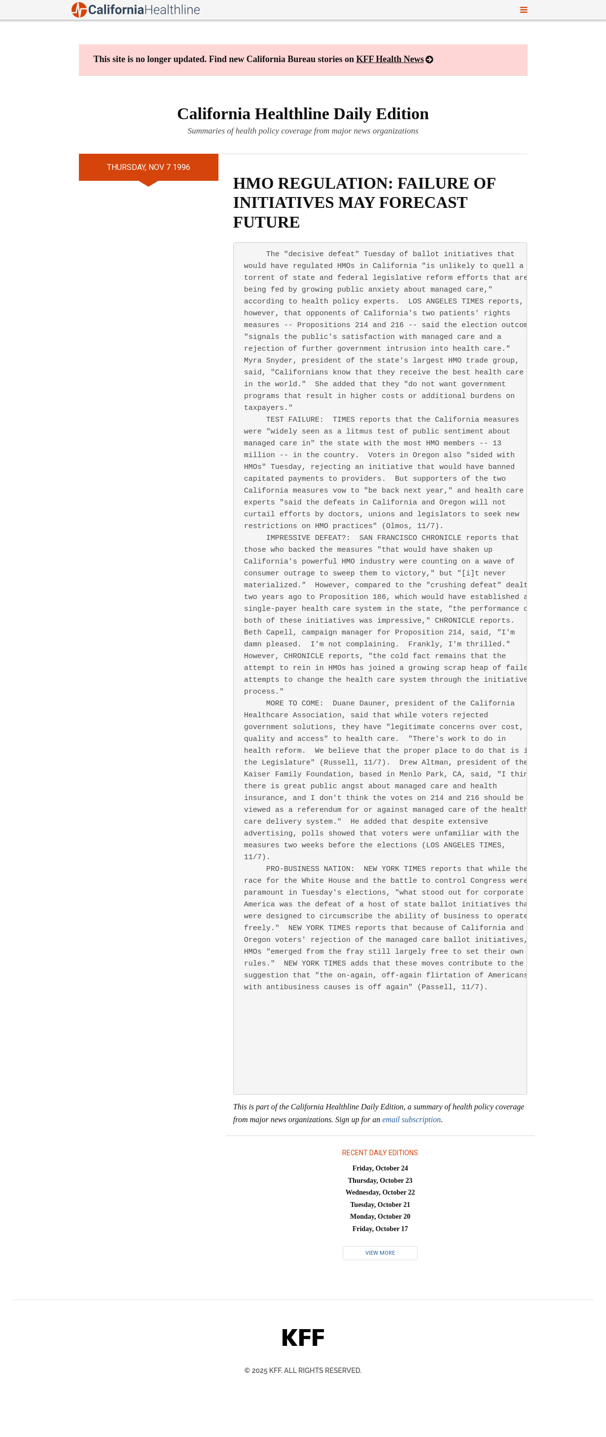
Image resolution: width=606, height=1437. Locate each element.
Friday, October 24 (380, 1168)
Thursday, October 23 (380, 1180)
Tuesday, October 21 (380, 1204)
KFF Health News (390, 59)
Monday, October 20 (380, 1216)
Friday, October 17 (380, 1229)
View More (380, 1253)
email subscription (411, 1119)
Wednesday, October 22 (380, 1192)
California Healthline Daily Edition (303, 113)
